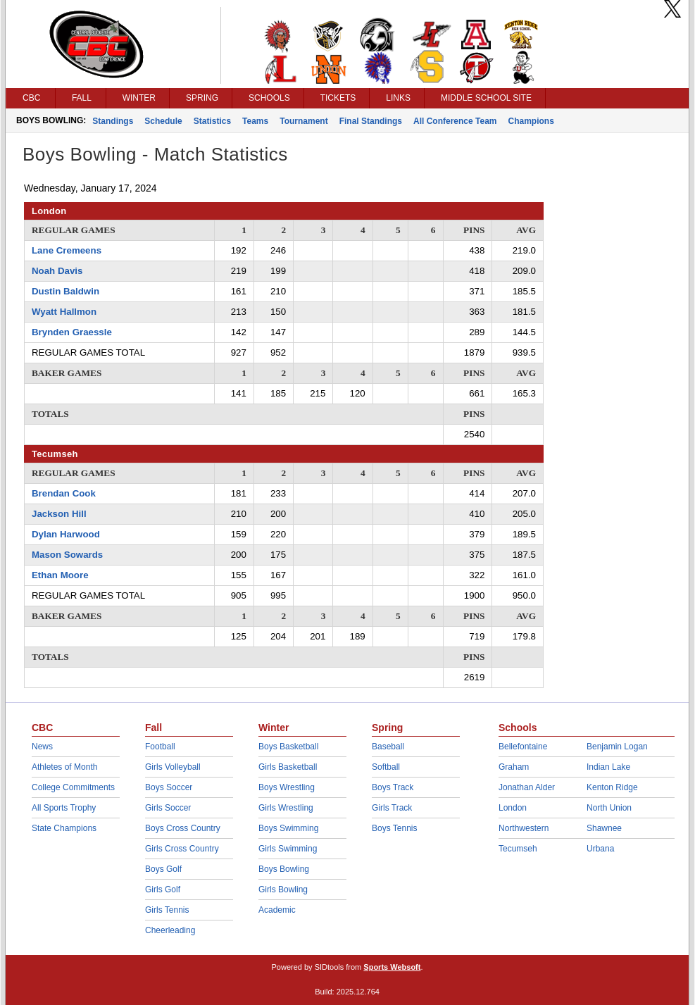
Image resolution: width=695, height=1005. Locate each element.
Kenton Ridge (612, 787)
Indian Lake (608, 767)
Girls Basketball (287, 767)
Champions (530, 121)
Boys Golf (163, 869)
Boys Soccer (168, 787)
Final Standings (370, 121)
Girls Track (392, 808)
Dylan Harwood (66, 534)
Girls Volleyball (173, 767)
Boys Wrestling (286, 787)
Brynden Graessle (72, 332)
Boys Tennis (394, 828)
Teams (255, 121)
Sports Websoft (391, 967)
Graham (514, 767)
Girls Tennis (167, 910)
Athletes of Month (64, 767)
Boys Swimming (288, 828)
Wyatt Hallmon (64, 311)
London (513, 808)
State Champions (64, 828)
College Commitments (73, 787)
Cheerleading (170, 930)
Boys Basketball (288, 746)
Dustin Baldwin (65, 291)
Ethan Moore (60, 575)
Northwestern (524, 828)
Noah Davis (57, 271)
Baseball (388, 746)
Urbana (600, 849)
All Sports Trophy (64, 808)
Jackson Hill (59, 513)
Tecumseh (518, 849)
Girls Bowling (283, 889)
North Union (609, 808)
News (42, 746)
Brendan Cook (64, 493)
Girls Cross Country (182, 849)
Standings (112, 121)
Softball (386, 767)
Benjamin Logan (617, 746)
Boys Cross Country (182, 828)
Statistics (212, 121)
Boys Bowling (283, 869)
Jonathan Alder (527, 787)
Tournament (303, 121)
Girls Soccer (168, 808)
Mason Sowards (67, 554)
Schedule (163, 121)
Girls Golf (162, 889)
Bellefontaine (523, 746)
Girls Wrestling (285, 808)
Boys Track (392, 787)
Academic (277, 910)
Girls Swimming (287, 849)
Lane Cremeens (66, 250)
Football (160, 746)
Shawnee (604, 828)
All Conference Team (454, 121)
